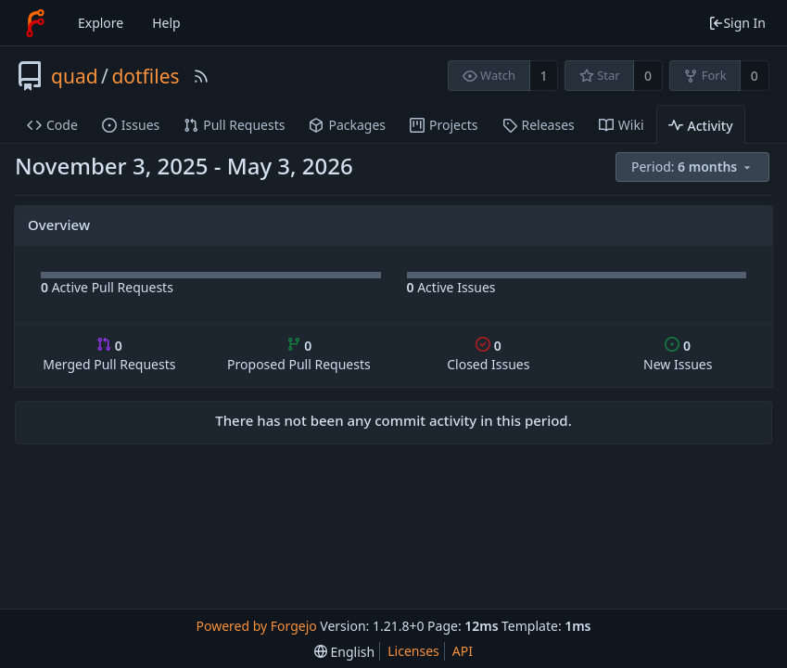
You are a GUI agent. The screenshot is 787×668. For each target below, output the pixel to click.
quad (74, 76)
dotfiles (145, 76)
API (462, 651)
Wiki (621, 125)
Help (166, 23)
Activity (700, 126)
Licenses (413, 651)
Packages (347, 125)
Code (52, 125)
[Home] (35, 23)
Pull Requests (234, 125)
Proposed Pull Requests (299, 355)
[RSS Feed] (201, 76)
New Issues (677, 355)
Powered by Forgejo (257, 626)
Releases (538, 125)
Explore (100, 23)
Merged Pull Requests (109, 355)
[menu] (694, 167)
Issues (130, 125)
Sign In (737, 23)
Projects (443, 125)
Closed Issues (488, 355)
